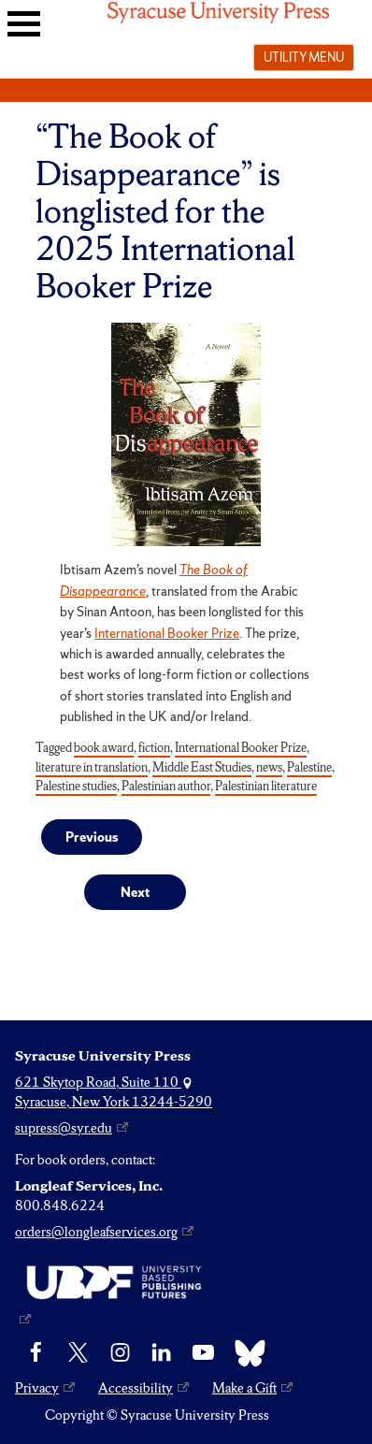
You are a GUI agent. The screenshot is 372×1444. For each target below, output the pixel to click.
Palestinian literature (266, 786)
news (269, 767)
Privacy (37, 1387)
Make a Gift (244, 1387)
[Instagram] (120, 1353)
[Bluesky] (245, 1353)
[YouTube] (203, 1353)
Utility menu (304, 57)
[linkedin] (161, 1353)
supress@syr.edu (63, 1127)
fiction (154, 748)
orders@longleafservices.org (96, 1231)
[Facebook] (36, 1353)
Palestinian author (166, 786)
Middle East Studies (201, 767)
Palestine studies (76, 786)
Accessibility (135, 1387)
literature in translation (92, 767)
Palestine (309, 767)
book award (104, 748)
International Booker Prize (166, 633)
